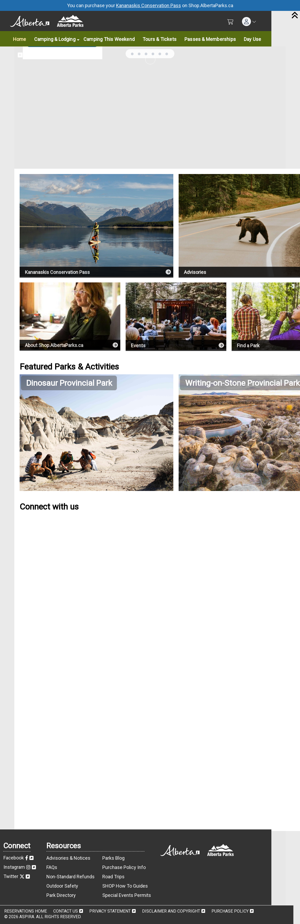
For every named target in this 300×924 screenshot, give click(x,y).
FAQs (51, 867)
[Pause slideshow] (20, 55)
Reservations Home (25, 911)
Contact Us (65, 911)
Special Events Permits (126, 895)
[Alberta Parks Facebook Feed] (96, 592)
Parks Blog (113, 858)
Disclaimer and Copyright (171, 911)
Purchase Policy (230, 911)
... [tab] (132, 54)
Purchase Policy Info (124, 867)
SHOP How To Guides (125, 886)
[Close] (294, 15)
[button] (249, 21)
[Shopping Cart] (230, 22)
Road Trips (113, 876)
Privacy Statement (110, 911)
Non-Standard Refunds (70, 876)
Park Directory (61, 895)
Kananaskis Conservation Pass (148, 5)
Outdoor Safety (62, 886)
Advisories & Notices (68, 858)
